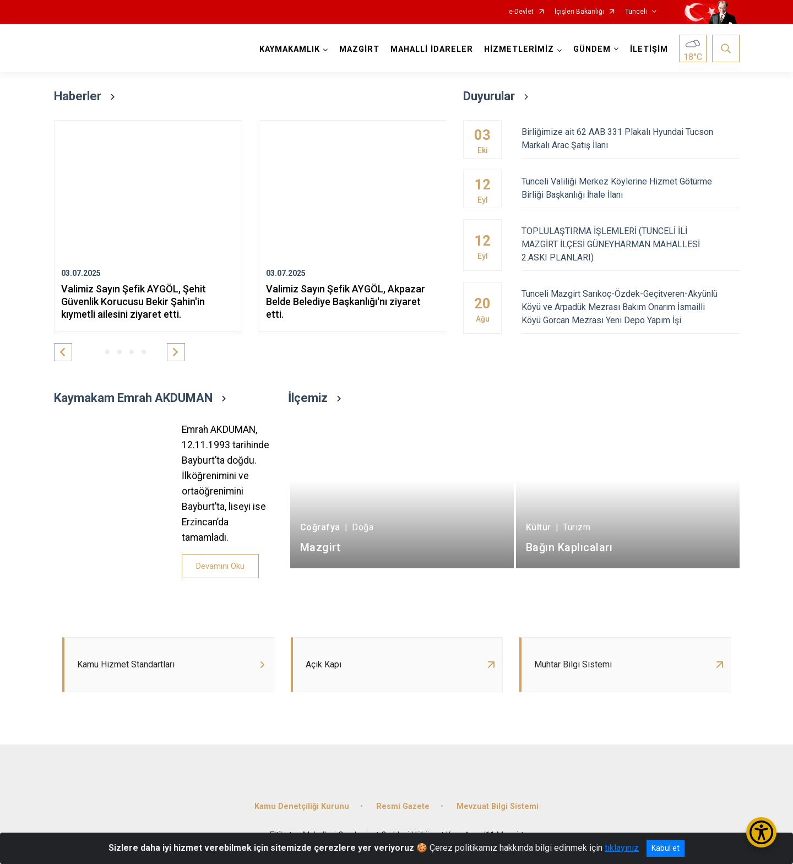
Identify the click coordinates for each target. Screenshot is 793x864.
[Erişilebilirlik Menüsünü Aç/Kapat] (761, 832)
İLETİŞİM (649, 49)
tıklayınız (622, 848)
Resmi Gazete (403, 806)
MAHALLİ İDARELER (431, 49)
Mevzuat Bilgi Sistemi (498, 806)
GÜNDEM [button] (592, 49)
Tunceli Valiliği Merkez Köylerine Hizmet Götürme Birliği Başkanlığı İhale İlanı (630, 188)
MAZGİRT (359, 49)
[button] (63, 352)
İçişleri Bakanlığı (579, 11)
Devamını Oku (220, 566)
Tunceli (636, 11)
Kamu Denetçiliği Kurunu (301, 806)
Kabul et (665, 848)
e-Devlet (521, 11)
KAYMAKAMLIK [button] (289, 49)
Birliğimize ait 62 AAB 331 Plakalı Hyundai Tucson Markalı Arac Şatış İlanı (630, 138)
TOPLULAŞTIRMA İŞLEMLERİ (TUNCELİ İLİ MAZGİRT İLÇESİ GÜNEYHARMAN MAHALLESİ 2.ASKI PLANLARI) (630, 244)
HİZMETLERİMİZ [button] (519, 49)
